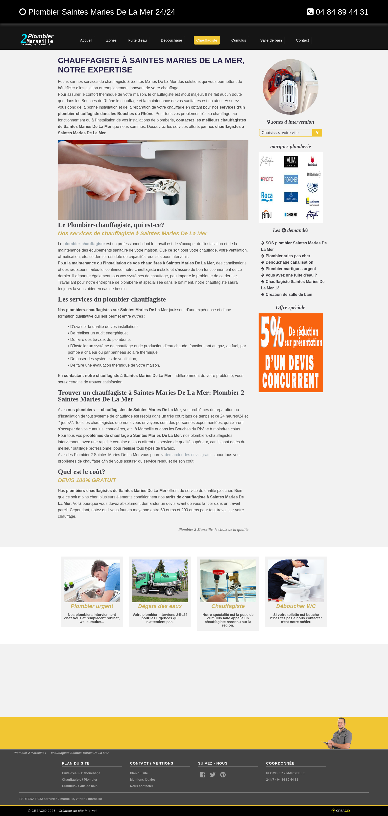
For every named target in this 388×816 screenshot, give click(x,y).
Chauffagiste (71, 779)
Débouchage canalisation (287, 262)
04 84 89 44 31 (342, 11)
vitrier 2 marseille (89, 799)
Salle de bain (87, 786)
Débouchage (90, 773)
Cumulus (69, 786)
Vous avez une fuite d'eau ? (289, 275)
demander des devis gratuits (190, 455)
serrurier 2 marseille (59, 799)
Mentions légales (143, 779)
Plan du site (139, 773)
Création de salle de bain (286, 294)
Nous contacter (141, 786)
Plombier (90, 779)
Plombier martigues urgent (288, 269)
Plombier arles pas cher (285, 256)
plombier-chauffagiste (84, 244)
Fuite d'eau (70, 773)
